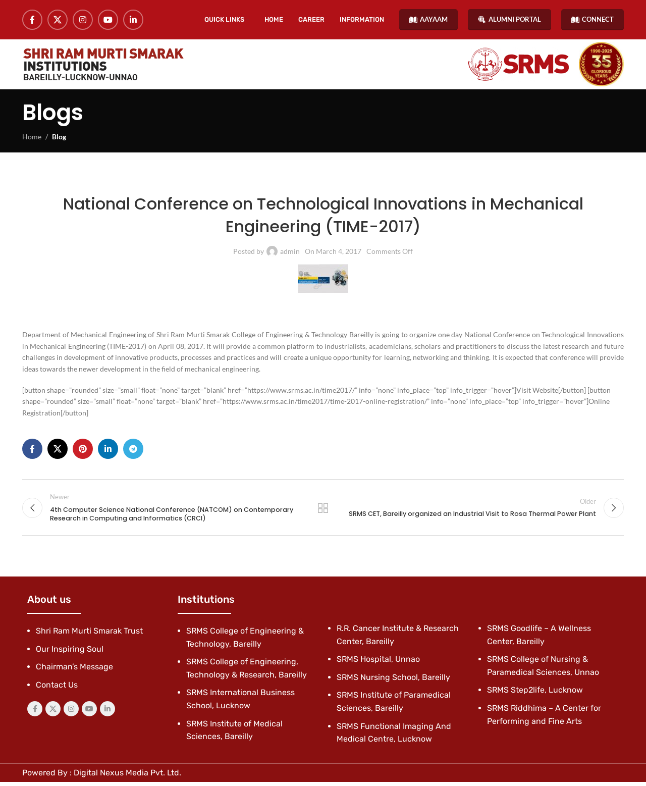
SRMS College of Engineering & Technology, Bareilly (369, 182)
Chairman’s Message (74, 671)
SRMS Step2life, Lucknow (535, 694)
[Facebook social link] (32, 20)
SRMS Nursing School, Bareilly (393, 681)
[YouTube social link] (108, 20)
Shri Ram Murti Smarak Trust (89, 635)
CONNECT (592, 20)
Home (31, 140)
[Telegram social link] (133, 452)
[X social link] (57, 20)
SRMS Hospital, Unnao (378, 663)
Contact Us (57, 689)
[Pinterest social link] (83, 452)
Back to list (323, 511)
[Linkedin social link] (133, 20)
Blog (59, 140)
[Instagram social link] (83, 20)
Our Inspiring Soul (69, 653)
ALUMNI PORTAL (509, 20)
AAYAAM (428, 20)
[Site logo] (103, 66)
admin (290, 254)
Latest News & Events (244, 182)
